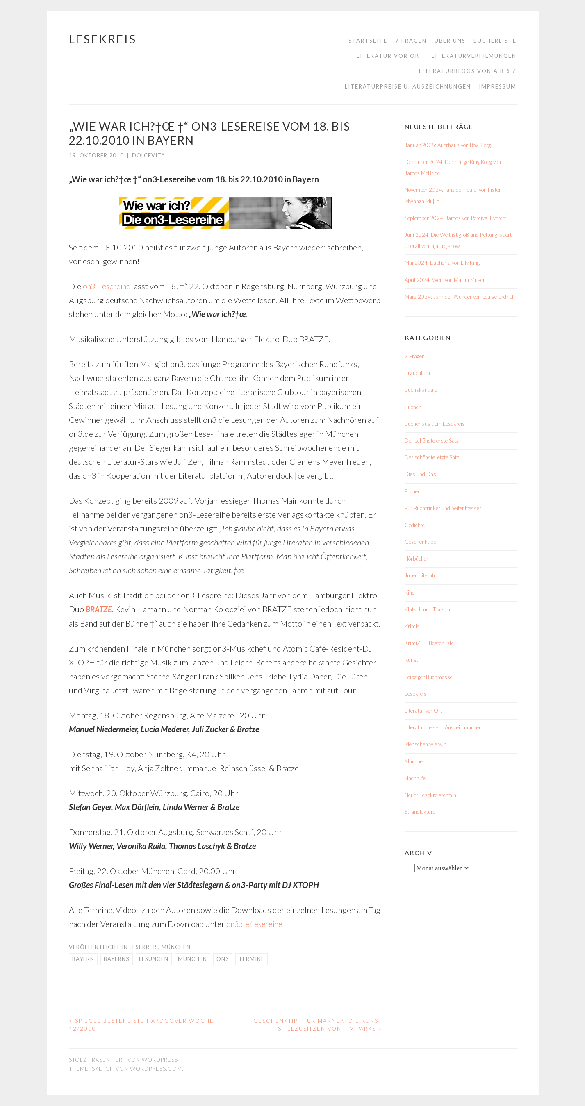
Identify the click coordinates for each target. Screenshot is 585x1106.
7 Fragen (411, 40)
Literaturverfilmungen (474, 55)
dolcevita (148, 155)
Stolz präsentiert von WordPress (123, 1059)
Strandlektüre (420, 811)
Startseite (367, 40)
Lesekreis (103, 39)
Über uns (450, 40)
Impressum (498, 86)
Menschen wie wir (425, 744)
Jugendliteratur (422, 575)
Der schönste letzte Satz (432, 457)
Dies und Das (420, 474)
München (176, 946)
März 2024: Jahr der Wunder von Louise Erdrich (460, 296)
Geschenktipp (420, 541)
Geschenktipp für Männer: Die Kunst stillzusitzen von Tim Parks (317, 1024)
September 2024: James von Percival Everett (455, 218)
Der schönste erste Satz (432, 440)
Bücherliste (495, 40)
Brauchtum (417, 373)
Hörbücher (416, 558)
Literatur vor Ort (390, 55)
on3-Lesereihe (108, 286)
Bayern (83, 958)
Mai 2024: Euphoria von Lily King (442, 262)
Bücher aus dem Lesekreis (435, 423)
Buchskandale (421, 389)
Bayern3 (117, 958)
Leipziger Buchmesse (429, 677)
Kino (409, 592)
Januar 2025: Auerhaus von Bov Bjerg (448, 145)
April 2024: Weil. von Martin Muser (445, 280)
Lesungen (153, 958)
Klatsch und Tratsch (427, 609)
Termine (251, 958)
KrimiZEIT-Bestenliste (429, 643)
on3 (222, 958)
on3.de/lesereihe (255, 923)
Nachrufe (415, 778)
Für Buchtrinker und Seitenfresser (443, 508)
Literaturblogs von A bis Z (468, 71)
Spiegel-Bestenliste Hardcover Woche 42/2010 (141, 1024)
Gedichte (415, 525)
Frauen (413, 491)
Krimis (412, 626)
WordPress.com (156, 1068)
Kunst (411, 659)
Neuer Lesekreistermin (430, 795)
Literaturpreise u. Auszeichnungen (408, 86)
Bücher (413, 407)
